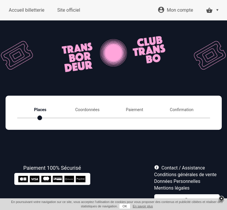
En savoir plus (143, 206)
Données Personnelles (177, 181)
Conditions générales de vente (185, 174)
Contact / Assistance (183, 168)
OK (124, 206)
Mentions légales (172, 188)
